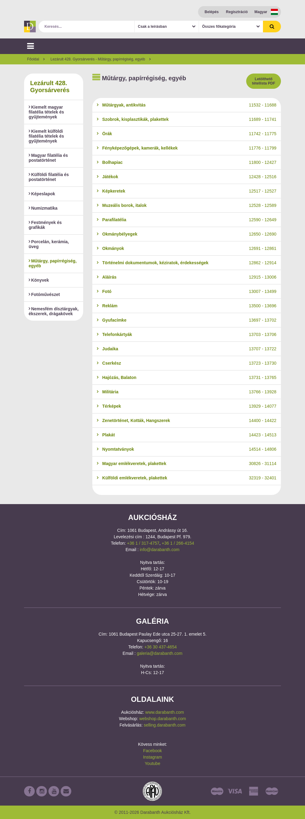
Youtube (152, 763)
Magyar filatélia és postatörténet (48, 158)
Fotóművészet (44, 294)
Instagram (152, 757)
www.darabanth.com (164, 712)
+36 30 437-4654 (160, 646)
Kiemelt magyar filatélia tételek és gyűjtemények (46, 112)
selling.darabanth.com (165, 725)
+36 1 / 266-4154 (178, 543)
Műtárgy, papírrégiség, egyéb (52, 263)
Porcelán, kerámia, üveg (49, 244)
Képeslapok (42, 193)
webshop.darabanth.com (162, 718)
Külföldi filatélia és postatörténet (49, 177)
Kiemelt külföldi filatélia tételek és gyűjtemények (46, 136)
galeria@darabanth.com (160, 653)
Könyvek (39, 280)
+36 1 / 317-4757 (143, 543)
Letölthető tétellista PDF (263, 81)
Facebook (152, 750)
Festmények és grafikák (45, 225)
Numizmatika (43, 208)
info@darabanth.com (159, 549)
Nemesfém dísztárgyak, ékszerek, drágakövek (54, 311)
